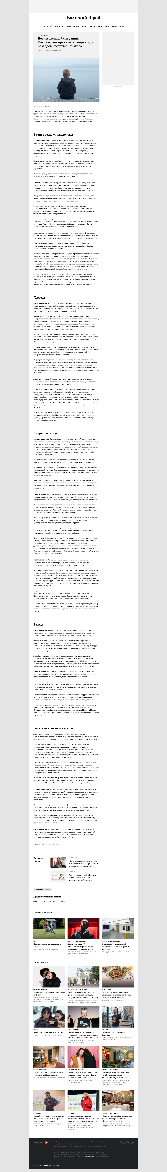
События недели (40, 989)
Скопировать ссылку (42, 889)
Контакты (56, 1166)
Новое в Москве (39, 1069)
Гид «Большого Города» (77, 941)
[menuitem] (58, 26)
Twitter (126, 1142)
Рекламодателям (46, 1166)
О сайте (36, 1166)
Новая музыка (73, 1029)
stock (49, 844)
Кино (35, 941)
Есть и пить (106, 989)
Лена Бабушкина (44, 55)
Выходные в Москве (76, 1069)
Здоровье (62, 901)
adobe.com (54, 844)
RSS (133, 1142)
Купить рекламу (117, 86)
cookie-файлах (89, 1157)
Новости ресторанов (110, 1069)
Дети (43, 901)
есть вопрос (52, 901)
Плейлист (106, 1029)
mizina (43, 844)
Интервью (37, 1113)
